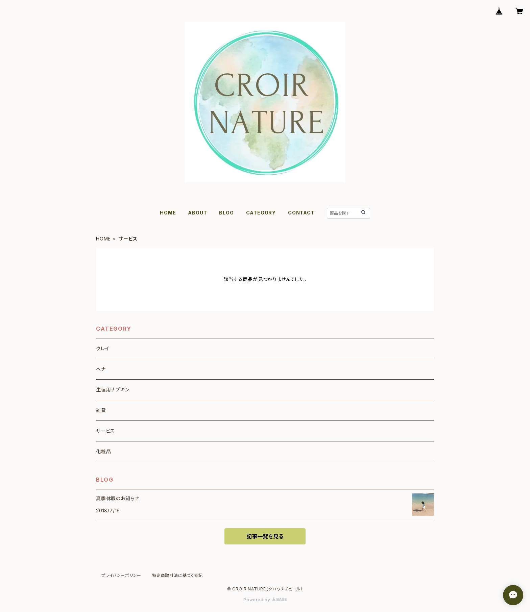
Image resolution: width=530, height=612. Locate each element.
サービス (105, 431)
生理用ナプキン (112, 389)
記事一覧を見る (265, 536)
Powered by (265, 599)
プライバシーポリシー (121, 575)
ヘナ (101, 369)
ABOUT (197, 212)
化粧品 (103, 451)
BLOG (226, 212)
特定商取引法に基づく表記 (177, 575)
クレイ (102, 348)
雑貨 (101, 410)
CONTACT (301, 212)
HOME (168, 212)
